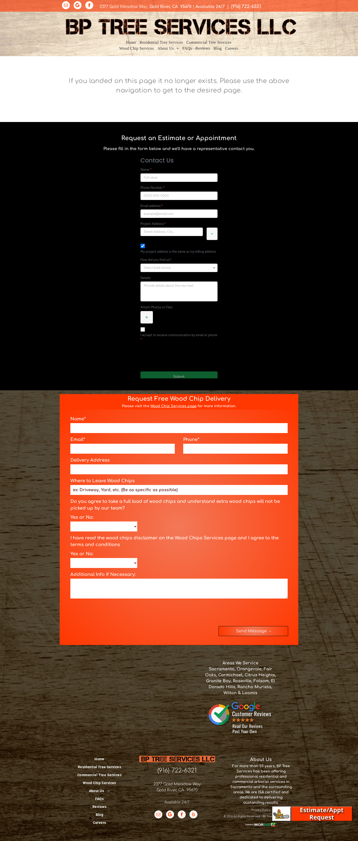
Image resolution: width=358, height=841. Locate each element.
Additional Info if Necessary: (103, 574)
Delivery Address (90, 460)
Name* (78, 418)
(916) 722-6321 (177, 770)
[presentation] (108, 611)
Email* (77, 439)
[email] (66, 5)
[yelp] (193, 815)
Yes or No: (81, 517)
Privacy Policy (260, 810)
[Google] (78, 5)
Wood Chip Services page (173, 406)
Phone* (191, 439)
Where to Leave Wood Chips (102, 480)
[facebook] (89, 5)
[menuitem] (131, 42)
